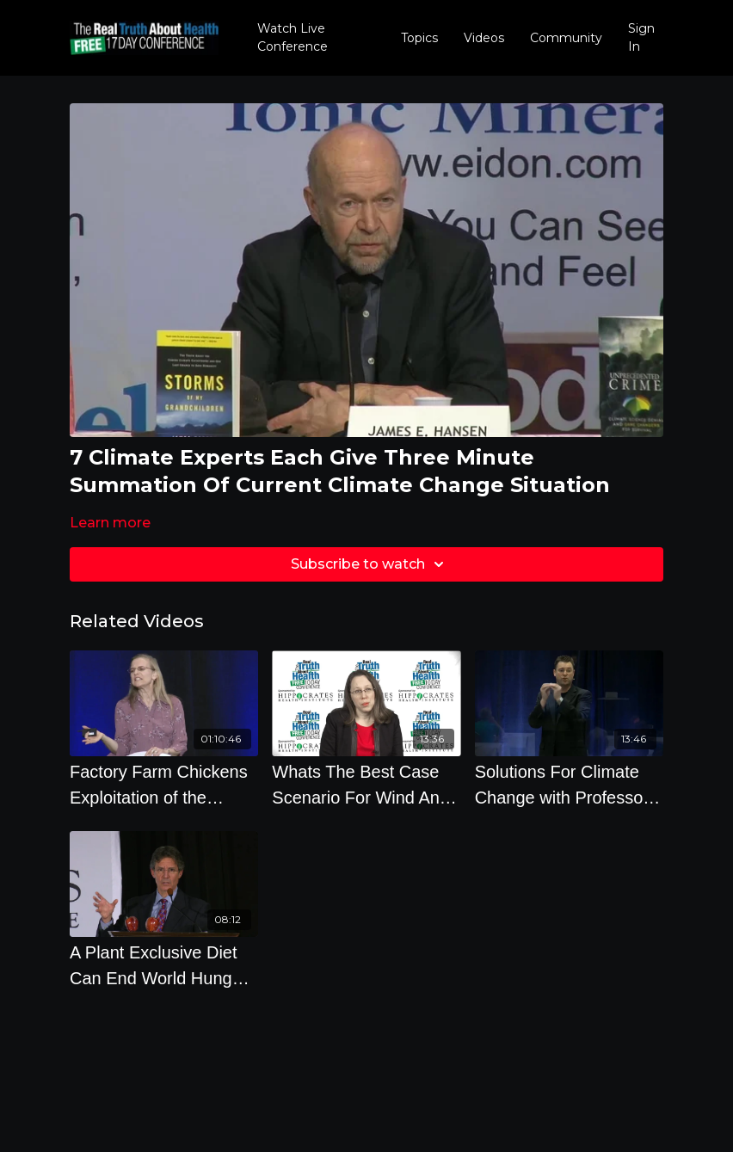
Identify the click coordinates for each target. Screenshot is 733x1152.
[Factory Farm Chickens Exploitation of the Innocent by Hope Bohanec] (164, 784)
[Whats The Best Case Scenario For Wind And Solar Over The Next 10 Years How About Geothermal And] (366, 784)
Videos (484, 38)
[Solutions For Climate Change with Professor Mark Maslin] (569, 784)
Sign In (641, 37)
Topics (419, 38)
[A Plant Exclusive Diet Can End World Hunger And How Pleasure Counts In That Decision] (164, 965)
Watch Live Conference (292, 37)
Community (566, 38)
